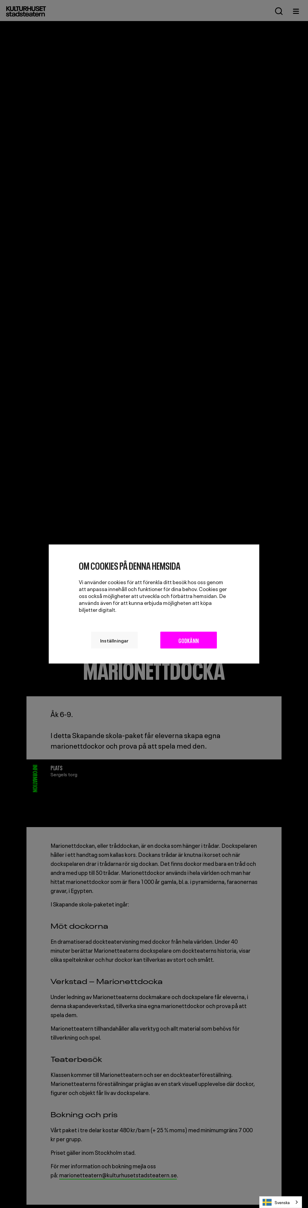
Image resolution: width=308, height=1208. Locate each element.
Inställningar (114, 640)
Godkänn (188, 640)
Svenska (276, 1202)
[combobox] (280, 1202)
